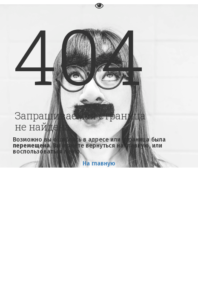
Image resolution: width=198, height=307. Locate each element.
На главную (99, 163)
